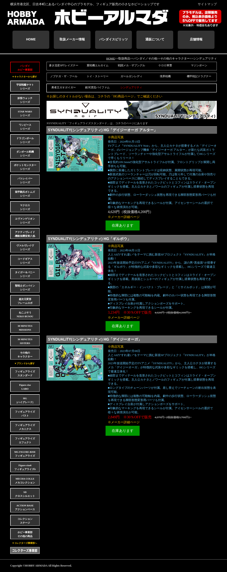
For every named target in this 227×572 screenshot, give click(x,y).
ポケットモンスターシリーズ (25, 167)
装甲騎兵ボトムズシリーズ (25, 194)
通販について (154, 39)
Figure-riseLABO (25, 387)
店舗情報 (196, 39)
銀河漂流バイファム (97, 87)
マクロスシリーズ (25, 207)
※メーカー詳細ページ (124, 217)
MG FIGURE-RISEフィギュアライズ (25, 454)
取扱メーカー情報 (72, 39)
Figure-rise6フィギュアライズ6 (25, 467)
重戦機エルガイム (98, 65)
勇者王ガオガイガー (63, 87)
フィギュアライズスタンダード (25, 373)
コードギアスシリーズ (24, 261)
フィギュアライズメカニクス (25, 427)
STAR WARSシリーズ (25, 113)
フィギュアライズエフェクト (25, 440)
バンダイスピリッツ (113, 39)
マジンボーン (199, 65)
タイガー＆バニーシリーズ (25, 274)
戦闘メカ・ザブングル (131, 65)
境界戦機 (165, 76)
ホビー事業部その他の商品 (24, 534)
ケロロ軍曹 (165, 65)
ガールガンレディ (131, 76)
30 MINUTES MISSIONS (24, 327)
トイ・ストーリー (98, 76)
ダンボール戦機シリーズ (25, 153)
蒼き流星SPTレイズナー (63, 65)
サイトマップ (207, 4)
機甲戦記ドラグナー (199, 76)
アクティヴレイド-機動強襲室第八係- (25, 234)
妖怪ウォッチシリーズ (24, 100)
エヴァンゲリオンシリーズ (25, 220)
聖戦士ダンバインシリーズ (25, 287)
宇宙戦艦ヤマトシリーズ (25, 86)
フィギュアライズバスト (25, 413)
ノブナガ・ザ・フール (63, 76)
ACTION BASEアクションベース (25, 507)
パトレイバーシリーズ (24, 180)
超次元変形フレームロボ (24, 301)
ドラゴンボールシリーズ (25, 140)
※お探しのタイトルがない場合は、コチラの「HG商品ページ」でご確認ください (104, 96)
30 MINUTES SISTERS (24, 341)
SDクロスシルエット (25, 494)
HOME (31, 39)
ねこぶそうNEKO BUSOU (25, 314)
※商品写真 (116, 137)
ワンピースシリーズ (25, 127)
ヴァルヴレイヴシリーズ (25, 247)
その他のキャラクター (24, 354)
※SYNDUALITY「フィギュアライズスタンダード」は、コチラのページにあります (97, 123)
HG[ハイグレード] (25, 400)
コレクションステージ (24, 521)
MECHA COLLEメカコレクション (25, 480)
